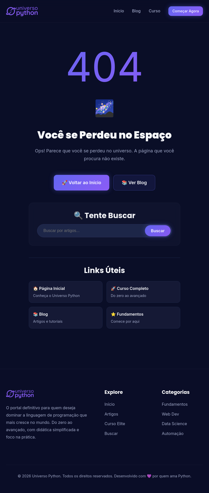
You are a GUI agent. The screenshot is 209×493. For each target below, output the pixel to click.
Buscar (158, 232)
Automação (173, 433)
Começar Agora (185, 11)
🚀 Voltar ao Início (81, 182)
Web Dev (170, 414)
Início (119, 10)
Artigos (111, 414)
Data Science (174, 423)
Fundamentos (175, 404)
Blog (136, 10)
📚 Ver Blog (134, 182)
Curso (154, 10)
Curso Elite (114, 423)
